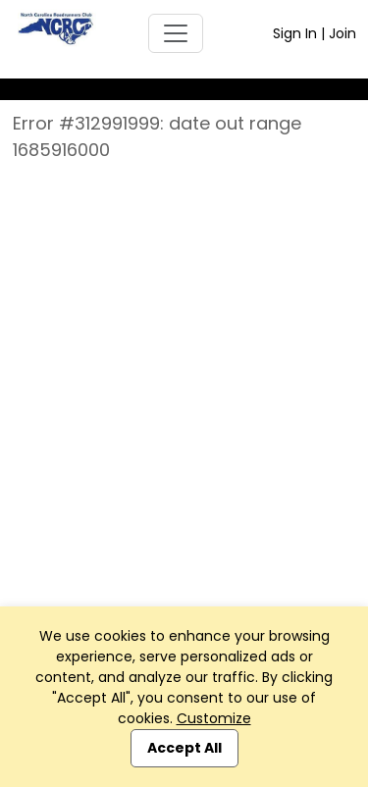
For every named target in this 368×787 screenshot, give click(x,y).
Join (342, 33)
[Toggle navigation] (175, 33)
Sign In (295, 33)
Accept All (184, 748)
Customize (214, 718)
